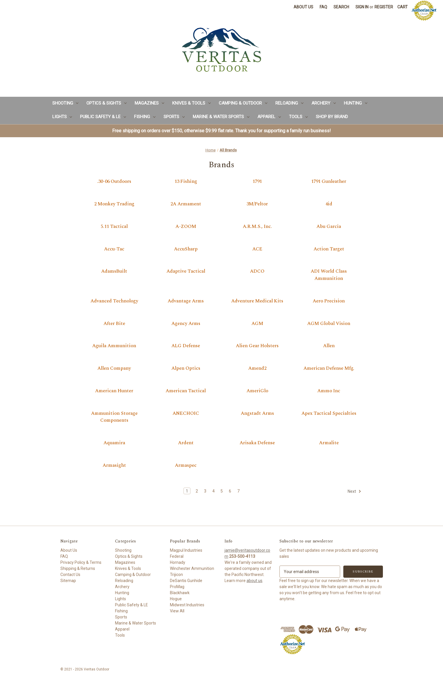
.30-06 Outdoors (114, 181)
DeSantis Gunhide (186, 580)
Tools (298, 116)
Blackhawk (180, 592)
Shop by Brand (332, 116)
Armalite (329, 443)
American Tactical (186, 391)
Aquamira (114, 443)
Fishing (144, 116)
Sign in (361, 7)
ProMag (177, 586)
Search (341, 7)
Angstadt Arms (257, 413)
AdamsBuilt (114, 271)
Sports (174, 116)
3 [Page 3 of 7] (205, 491)
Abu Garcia (328, 226)
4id (328, 204)
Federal (176, 556)
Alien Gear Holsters (257, 346)
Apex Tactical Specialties (328, 413)
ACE (257, 249)
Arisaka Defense (257, 443)
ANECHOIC (186, 413)
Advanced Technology (114, 301)
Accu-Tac (114, 249)
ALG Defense (185, 346)
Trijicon (176, 574)
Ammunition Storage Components (114, 417)
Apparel (269, 116)
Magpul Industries (186, 550)
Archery (324, 103)
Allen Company (114, 368)
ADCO (257, 271)
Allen (329, 346)
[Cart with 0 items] (402, 7)
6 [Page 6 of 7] (230, 491)
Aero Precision (329, 301)
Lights (62, 116)
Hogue (176, 598)
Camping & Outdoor (243, 103)
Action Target (329, 249)
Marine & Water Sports (221, 116)
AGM (257, 323)
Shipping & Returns (77, 568)
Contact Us (70, 574)
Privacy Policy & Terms (80, 562)
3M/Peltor (257, 204)
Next (354, 491)
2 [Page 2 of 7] (197, 491)
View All (177, 611)
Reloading (289, 103)
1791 (257, 181)
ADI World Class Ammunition (329, 275)
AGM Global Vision (328, 323)
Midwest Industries (187, 605)
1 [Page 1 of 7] (187, 491)
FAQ (323, 7)
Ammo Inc (328, 391)
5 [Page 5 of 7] (221, 491)
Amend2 (257, 368)
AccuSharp (186, 249)
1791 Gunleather (328, 181)
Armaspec (186, 465)
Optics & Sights (106, 103)
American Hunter (114, 391)
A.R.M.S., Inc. (257, 226)
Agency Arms (185, 323)
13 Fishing (186, 181)
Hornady (177, 562)
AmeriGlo (257, 391)
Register (384, 7)
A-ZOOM (185, 226)
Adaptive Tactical (185, 271)
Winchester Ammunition (192, 568)
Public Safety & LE (103, 116)
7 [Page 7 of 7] (238, 491)
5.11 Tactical (114, 226)
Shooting (65, 103)
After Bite (114, 323)
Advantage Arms (186, 301)
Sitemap (68, 580)
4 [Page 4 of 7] (213, 491)
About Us (303, 7)
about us (254, 580)
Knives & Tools (191, 103)
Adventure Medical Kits (257, 301)
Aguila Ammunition (114, 346)
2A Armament (185, 204)
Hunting (355, 103)
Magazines (149, 103)
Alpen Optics (185, 368)
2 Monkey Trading (114, 204)
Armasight (114, 465)
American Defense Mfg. (328, 368)
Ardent (186, 443)
